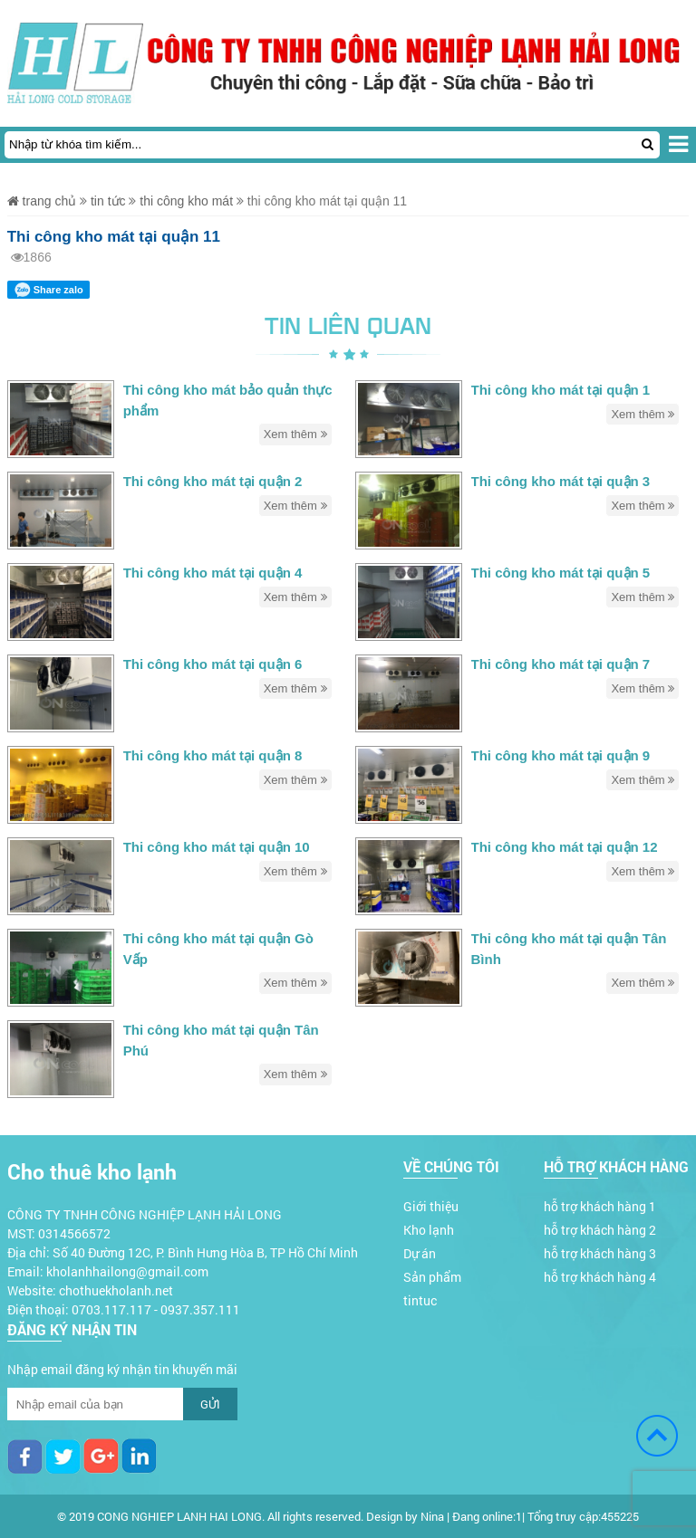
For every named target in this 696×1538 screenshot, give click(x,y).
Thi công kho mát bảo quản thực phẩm (228, 400)
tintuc (420, 1300)
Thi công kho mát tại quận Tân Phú (221, 1040)
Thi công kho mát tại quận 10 (216, 847)
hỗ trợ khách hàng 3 (600, 1253)
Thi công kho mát (188, 201)
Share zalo (48, 290)
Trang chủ (41, 201)
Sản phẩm (432, 1276)
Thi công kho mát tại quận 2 (213, 481)
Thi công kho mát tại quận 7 (561, 664)
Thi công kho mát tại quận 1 (561, 389)
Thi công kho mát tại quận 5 (561, 572)
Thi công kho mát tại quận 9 (561, 755)
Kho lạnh (428, 1229)
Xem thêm (295, 434)
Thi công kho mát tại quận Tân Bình (569, 949)
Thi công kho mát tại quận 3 (561, 481)
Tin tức (108, 201)
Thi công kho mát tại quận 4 (213, 572)
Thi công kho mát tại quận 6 (213, 664)
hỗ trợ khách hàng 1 (600, 1206)
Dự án (419, 1253)
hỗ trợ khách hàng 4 (600, 1276)
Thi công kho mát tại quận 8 (213, 755)
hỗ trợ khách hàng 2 (600, 1229)
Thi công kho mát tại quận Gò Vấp (218, 949)
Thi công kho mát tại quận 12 (564, 847)
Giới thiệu (431, 1206)
